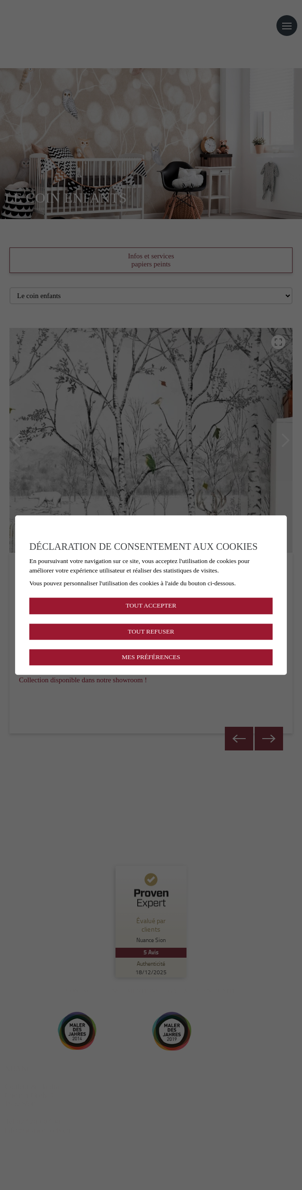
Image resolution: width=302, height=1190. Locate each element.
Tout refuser (151, 631)
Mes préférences (151, 657)
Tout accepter (150, 605)
